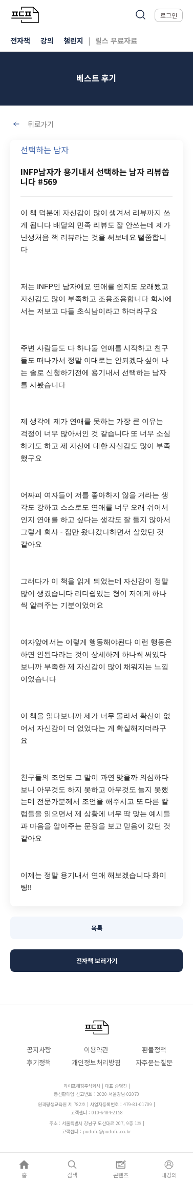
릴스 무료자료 (116, 40)
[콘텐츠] (121, 1168)
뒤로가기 (41, 124)
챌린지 (73, 40)
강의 (47, 40)
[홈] (24, 1168)
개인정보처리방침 (96, 1062)
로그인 (168, 15)
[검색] (72, 1168)
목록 (96, 927)
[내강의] (169, 1168)
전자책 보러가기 (96, 960)
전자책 (20, 40)
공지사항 (39, 1049)
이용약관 (96, 1049)
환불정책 (154, 1049)
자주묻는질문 (154, 1062)
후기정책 (39, 1062)
